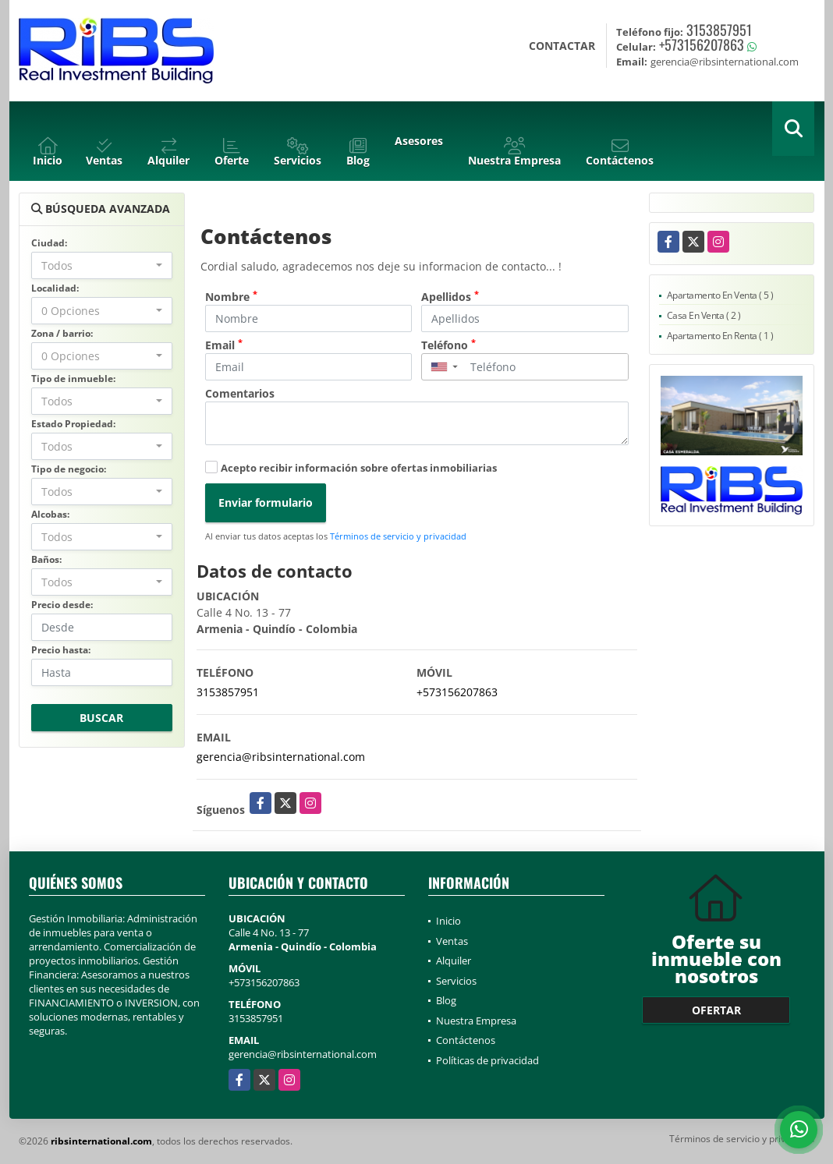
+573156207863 (701, 44)
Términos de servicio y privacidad (398, 536)
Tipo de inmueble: (73, 378)
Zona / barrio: (62, 333)
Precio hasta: (60, 649)
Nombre (231, 296)
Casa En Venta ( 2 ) (704, 315)
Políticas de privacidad (487, 1060)
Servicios (456, 981)
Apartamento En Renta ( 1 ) (720, 335)
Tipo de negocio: (68, 469)
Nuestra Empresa (476, 1021)
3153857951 (719, 29)
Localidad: (55, 288)
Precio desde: (62, 604)
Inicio (448, 921)
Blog (446, 1000)
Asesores (419, 140)
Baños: (46, 559)
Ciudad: (49, 242)
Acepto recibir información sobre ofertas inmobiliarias (359, 468)
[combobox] (101, 265)
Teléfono (448, 344)
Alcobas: (50, 514)
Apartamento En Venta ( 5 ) (720, 295)
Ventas (452, 941)
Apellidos (450, 296)
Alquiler (453, 960)
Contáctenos (465, 1040)
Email (224, 344)
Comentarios (240, 393)
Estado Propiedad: (73, 423)
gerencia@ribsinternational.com (281, 756)
